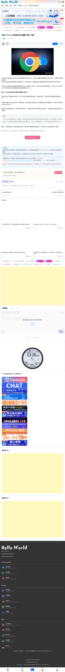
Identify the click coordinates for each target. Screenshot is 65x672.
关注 (55, 43)
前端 (4, 38)
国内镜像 (31, 27)
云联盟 (48, 30)
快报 (6, 5)
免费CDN (16, 30)
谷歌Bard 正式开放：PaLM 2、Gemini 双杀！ (46, 224)
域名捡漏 (58, 27)
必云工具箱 (7, 27)
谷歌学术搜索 (19, 27)
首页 (2, 5)
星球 (15, 5)
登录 (32, 324)
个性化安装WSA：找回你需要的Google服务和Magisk (16, 224)
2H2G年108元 (57, 30)
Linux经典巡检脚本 (6, 192)
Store (50, 27)
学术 (41, 27)
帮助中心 (20, 5)
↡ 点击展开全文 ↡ (32, 137)
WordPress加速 (33, 5)
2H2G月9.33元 (27, 30)
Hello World (36, 659)
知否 (10, 5)
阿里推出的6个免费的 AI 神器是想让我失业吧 (13, 252)
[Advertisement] (32, 286)
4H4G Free (38, 30)
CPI (26, 5)
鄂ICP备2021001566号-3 (32, 662)
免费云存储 (7, 30)
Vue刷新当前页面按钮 (57, 192)
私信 (61, 43)
